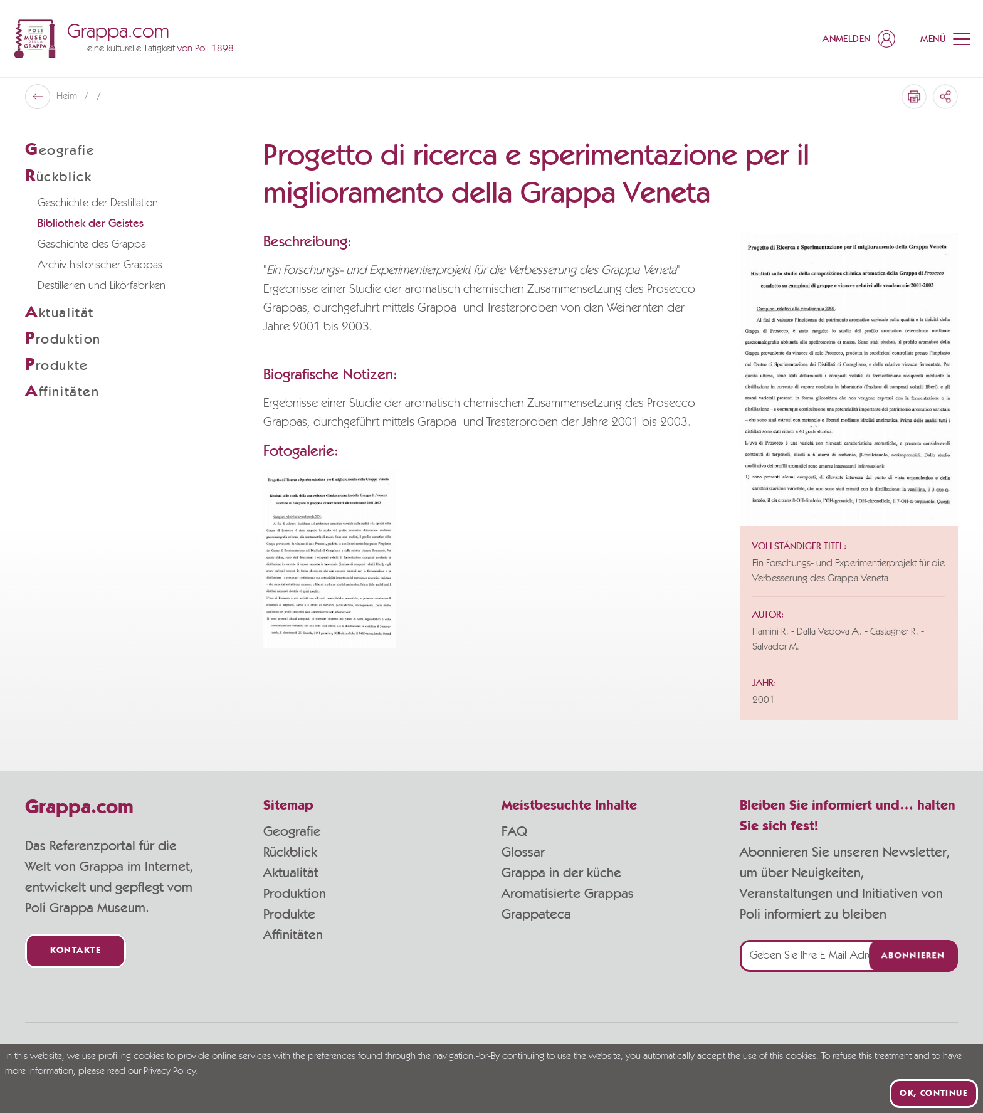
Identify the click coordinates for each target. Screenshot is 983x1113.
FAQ (514, 831)
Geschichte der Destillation (98, 203)
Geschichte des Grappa (92, 244)
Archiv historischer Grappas (100, 265)
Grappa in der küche (561, 873)
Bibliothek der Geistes (91, 223)
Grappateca (536, 914)
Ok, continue (934, 1093)
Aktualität (290, 873)
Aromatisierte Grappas (568, 893)
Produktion (294, 893)
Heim (68, 97)
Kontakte (75, 951)
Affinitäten (293, 935)
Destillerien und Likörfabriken (102, 286)
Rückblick (290, 852)
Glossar (523, 852)
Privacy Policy (170, 1072)
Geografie (292, 831)
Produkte (289, 914)
